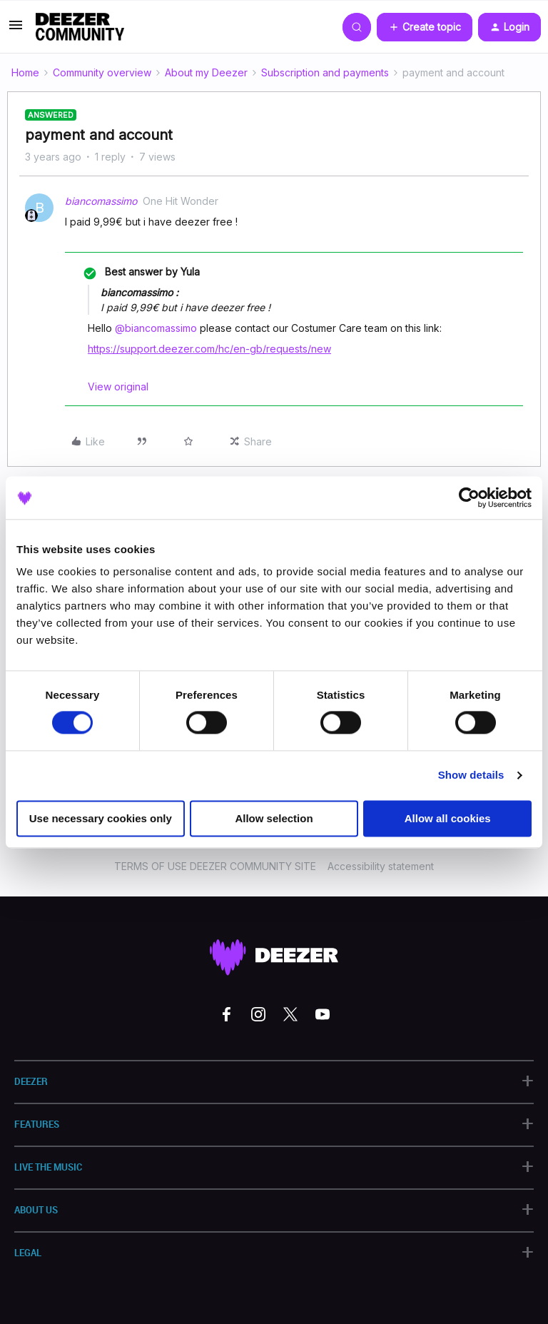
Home (25, 72)
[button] (15, 30)
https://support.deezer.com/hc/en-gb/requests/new (209, 349)
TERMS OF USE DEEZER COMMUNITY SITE (215, 866)
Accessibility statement (381, 866)
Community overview (102, 72)
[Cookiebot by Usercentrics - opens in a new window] (469, 497)
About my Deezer (206, 72)
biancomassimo (101, 201)
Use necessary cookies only (100, 818)
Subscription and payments (325, 72)
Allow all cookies (448, 818)
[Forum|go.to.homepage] (80, 27)
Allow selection (274, 818)
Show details (471, 775)
